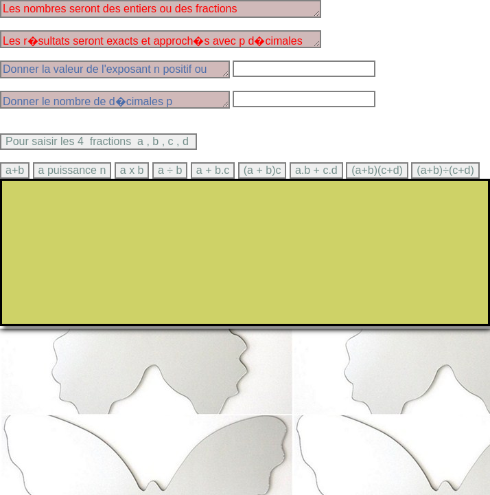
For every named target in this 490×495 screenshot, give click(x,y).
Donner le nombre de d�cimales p (115, 100)
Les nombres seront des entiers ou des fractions (160, 9)
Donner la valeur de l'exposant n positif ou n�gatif (115, 69)
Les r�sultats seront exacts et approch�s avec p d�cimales (160, 39)
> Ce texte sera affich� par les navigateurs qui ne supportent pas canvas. (245, 252)
